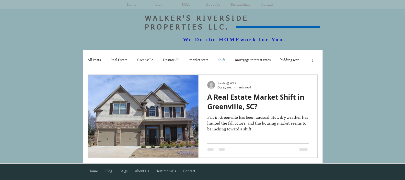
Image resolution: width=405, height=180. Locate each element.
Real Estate (119, 59)
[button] (311, 60)
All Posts (94, 59)
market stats (198, 59)
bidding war (289, 59)
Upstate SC (171, 59)
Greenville (145, 59)
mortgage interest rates (253, 59)
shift (221, 59)
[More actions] (308, 85)
